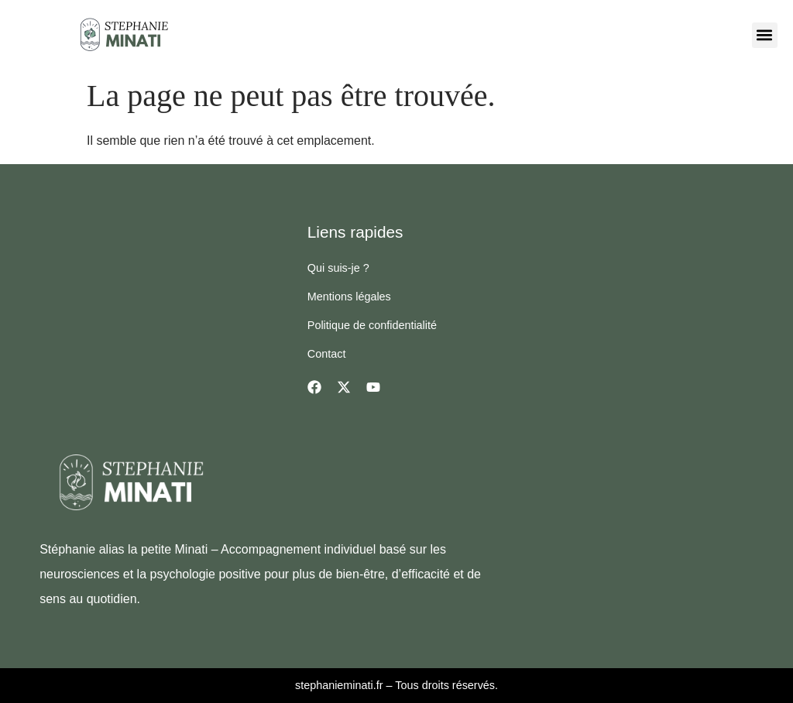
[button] (765, 35)
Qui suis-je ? (338, 268)
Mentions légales (349, 296)
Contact (326, 354)
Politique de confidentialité (372, 325)
